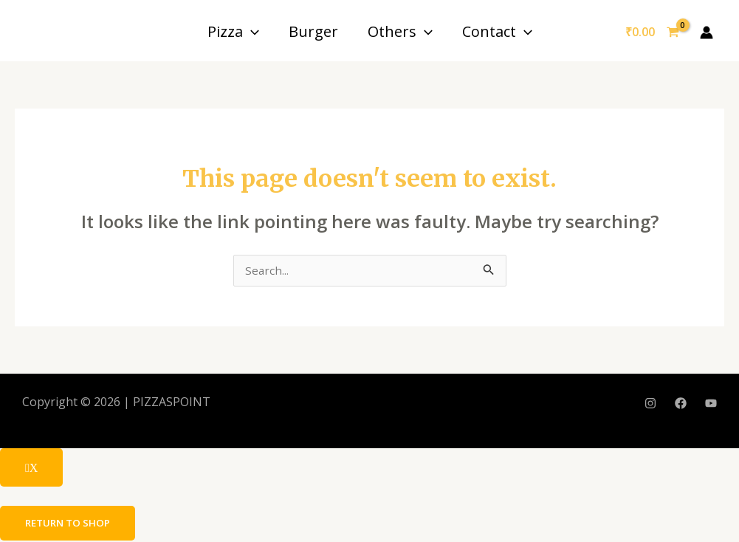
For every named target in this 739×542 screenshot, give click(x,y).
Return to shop (70, 524)
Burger (313, 31)
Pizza (233, 31)
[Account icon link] (706, 32)
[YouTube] (711, 404)
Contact (497, 31)
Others (400, 31)
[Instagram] (650, 404)
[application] (251, 31)
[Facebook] (681, 404)
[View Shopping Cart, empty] (652, 32)
